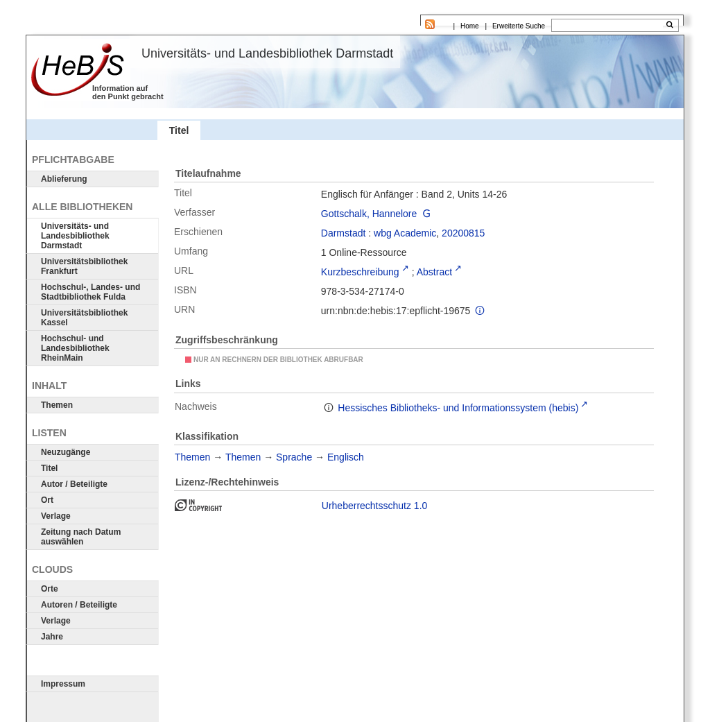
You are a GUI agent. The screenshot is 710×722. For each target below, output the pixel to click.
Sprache (294, 457)
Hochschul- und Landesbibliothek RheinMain (75, 348)
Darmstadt (343, 233)
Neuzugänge (65, 452)
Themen (57, 405)
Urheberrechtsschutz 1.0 (375, 505)
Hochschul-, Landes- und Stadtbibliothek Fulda (90, 292)
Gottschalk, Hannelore (369, 213)
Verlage (56, 516)
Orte (49, 589)
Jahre (52, 637)
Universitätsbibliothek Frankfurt (84, 266)
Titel (49, 468)
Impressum (63, 684)
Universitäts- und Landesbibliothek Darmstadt (75, 235)
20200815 (463, 233)
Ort (47, 500)
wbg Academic (405, 233)
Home (469, 26)
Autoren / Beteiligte (79, 605)
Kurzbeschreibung (360, 271)
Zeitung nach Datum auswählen (81, 537)
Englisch (345, 457)
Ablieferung (64, 179)
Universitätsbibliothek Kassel (84, 317)
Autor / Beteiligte (74, 484)
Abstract (434, 271)
